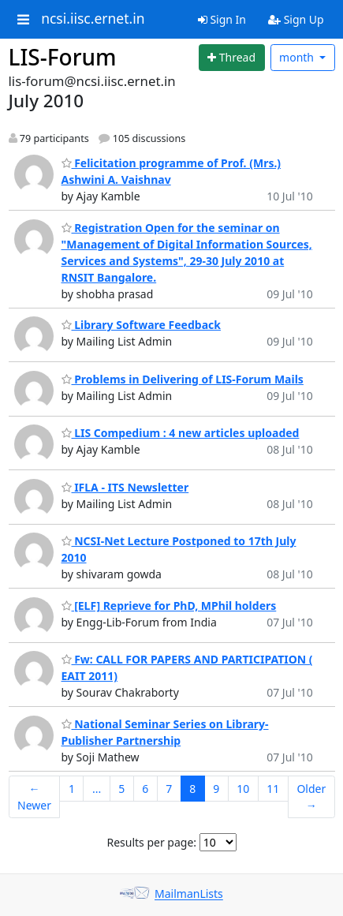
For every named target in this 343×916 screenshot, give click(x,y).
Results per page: (151, 842)
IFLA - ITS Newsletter (125, 487)
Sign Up (296, 19)
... (96, 788)
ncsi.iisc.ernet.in (92, 18)
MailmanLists (189, 894)
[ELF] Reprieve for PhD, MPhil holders (169, 605)
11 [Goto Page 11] (273, 788)
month (298, 57)
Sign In (222, 19)
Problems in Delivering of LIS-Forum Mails (183, 379)
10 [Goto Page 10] (243, 788)
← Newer (34, 797)
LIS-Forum (63, 57)
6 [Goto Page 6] (145, 788)
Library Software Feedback (141, 324)
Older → (311, 797)
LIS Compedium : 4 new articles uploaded (181, 432)
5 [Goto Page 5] (121, 788)
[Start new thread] (232, 57)
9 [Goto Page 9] (216, 788)
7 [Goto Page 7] (169, 788)
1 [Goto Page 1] (72, 788)
